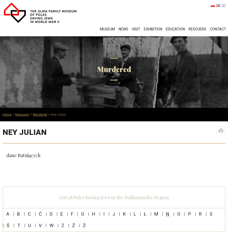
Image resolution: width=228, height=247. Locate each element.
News (123, 29)
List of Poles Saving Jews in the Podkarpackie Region (114, 197)
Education (175, 29)
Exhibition (153, 29)
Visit (136, 29)
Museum (107, 29)
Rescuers (197, 29)
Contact (218, 29)
